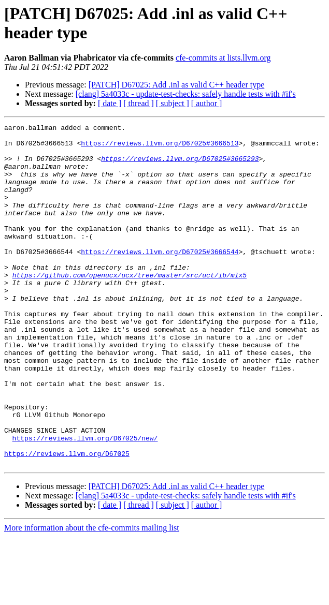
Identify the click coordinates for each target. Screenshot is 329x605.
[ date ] (109, 103)
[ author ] (206, 103)
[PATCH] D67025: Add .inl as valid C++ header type (177, 84)
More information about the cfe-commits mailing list (91, 596)
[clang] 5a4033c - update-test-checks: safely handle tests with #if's (186, 94)
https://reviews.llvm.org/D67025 (67, 520)
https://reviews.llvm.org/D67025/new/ (85, 501)
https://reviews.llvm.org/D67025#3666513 (159, 147)
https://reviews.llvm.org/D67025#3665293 (180, 166)
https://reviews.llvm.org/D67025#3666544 (159, 278)
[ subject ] (172, 103)
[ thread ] (138, 103)
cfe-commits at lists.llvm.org (223, 57)
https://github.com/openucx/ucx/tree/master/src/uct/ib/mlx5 (129, 306)
